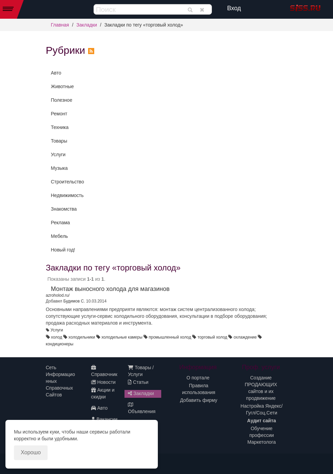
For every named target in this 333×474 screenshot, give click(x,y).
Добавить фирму (198, 400)
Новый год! (63, 249)
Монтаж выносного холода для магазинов (110, 288)
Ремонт (59, 113)
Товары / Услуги (141, 371)
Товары (59, 141)
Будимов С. (74, 301)
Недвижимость (67, 195)
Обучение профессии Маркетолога (261, 435)
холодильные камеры (121, 337)
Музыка (59, 168)
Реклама (60, 222)
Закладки (86, 25)
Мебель (59, 236)
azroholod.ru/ (58, 295)
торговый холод (212, 337)
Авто (56, 73)
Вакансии (104, 419)
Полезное (61, 100)
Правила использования (198, 389)
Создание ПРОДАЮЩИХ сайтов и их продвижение (261, 388)
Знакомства (64, 209)
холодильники (81, 337)
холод (56, 337)
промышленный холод (170, 337)
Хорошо (31, 452)
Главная (60, 25)
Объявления (141, 408)
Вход (234, 8)
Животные (62, 86)
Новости (103, 382)
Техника (60, 127)
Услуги (58, 154)
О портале (198, 377)
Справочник (104, 371)
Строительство (67, 181)
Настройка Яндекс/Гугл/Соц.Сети (261, 409)
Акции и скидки (103, 393)
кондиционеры (59, 344)
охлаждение (245, 337)
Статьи (138, 382)
